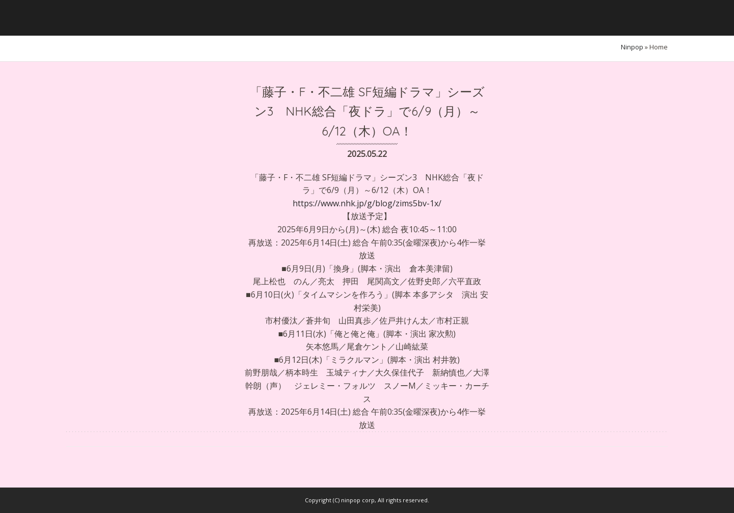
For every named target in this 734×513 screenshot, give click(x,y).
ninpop (632, 46)
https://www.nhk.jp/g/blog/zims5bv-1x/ (367, 203)
